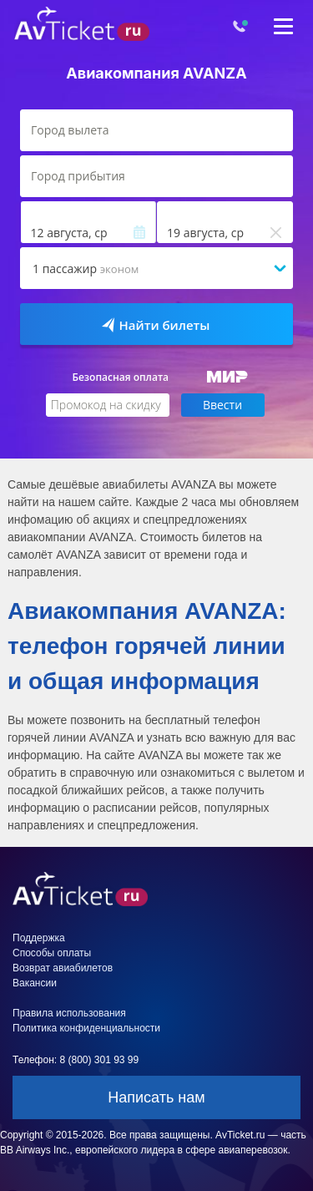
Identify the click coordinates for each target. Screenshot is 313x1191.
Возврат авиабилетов (63, 968)
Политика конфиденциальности (86, 1028)
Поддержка (39, 938)
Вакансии (35, 983)
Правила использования (69, 1013)
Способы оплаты (52, 953)
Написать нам (156, 1097)
